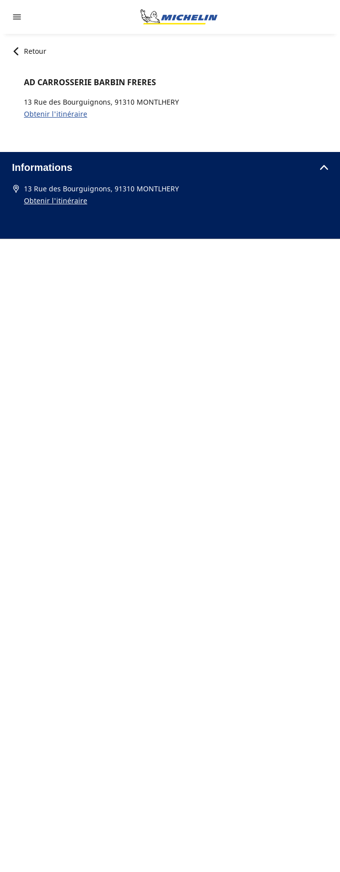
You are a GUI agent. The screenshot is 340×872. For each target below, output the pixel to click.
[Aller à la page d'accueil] (179, 17)
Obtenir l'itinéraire (55, 114)
